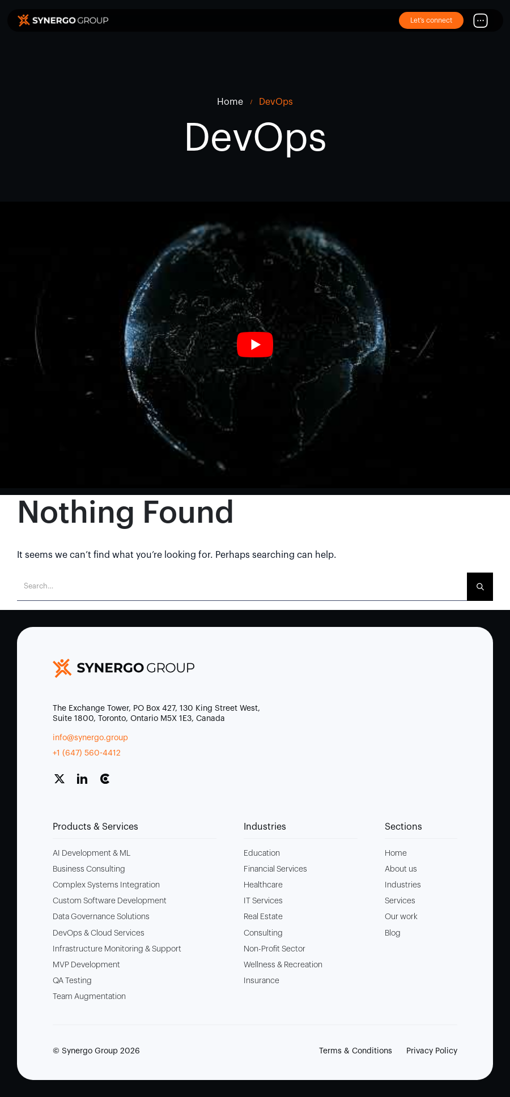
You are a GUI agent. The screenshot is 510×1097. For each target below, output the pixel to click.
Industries (403, 885)
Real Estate (263, 917)
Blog (393, 933)
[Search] (480, 587)
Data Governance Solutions (101, 917)
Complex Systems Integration (106, 885)
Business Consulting (89, 869)
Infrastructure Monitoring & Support (117, 949)
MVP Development (86, 965)
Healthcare (263, 885)
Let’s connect (431, 20)
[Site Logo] (63, 20)
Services (400, 901)
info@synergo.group (90, 738)
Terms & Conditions (355, 1051)
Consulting (263, 933)
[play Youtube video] (255, 345)
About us (401, 869)
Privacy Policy (431, 1051)
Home (396, 853)
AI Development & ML (91, 853)
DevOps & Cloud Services (98, 933)
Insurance (261, 981)
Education (262, 853)
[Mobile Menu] (480, 20)
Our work (401, 917)
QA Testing (72, 981)
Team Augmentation (89, 997)
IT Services (263, 901)
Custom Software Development (110, 901)
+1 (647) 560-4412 (87, 753)
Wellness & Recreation (283, 965)
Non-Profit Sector (274, 949)
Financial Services (275, 869)
